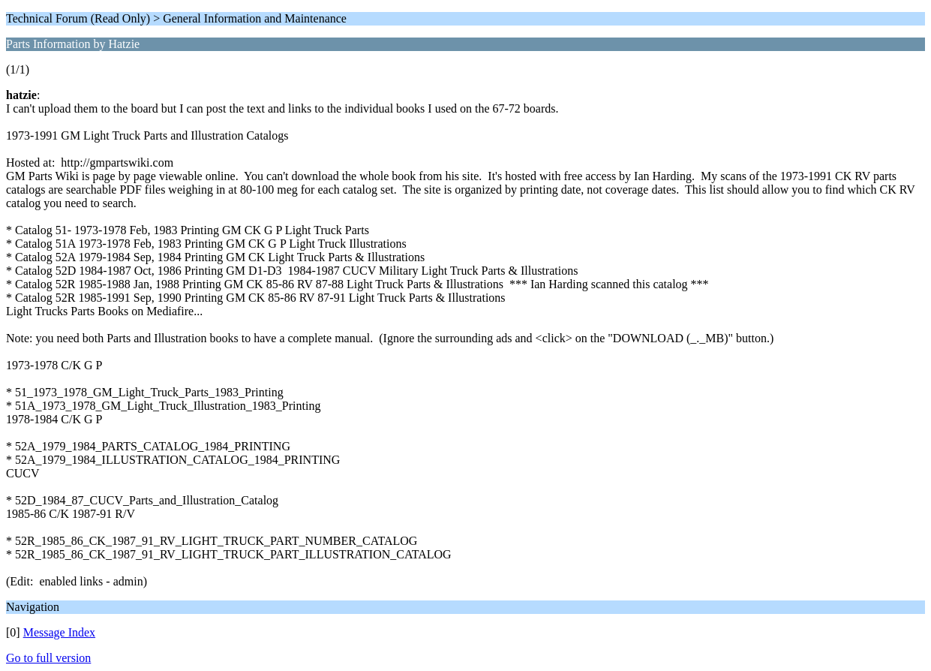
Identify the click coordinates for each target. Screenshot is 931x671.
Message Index (59, 632)
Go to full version (48, 657)
